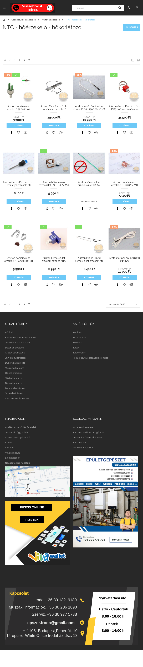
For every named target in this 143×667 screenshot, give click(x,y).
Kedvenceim (79, 352)
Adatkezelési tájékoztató (17, 437)
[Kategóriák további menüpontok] (4, 8)
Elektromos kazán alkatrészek (20, 337)
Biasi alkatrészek (13, 383)
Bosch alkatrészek (14, 347)
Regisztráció (79, 337)
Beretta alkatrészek (15, 388)
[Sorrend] (123, 304)
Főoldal (9, 332)
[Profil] (128, 8)
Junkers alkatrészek (15, 358)
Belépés (77, 332)
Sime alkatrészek (14, 393)
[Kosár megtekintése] (137, 8)
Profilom (77, 342)
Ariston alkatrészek (15, 352)
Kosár (76, 347)
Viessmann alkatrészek (17, 398)
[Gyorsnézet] (11, 132)
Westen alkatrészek (15, 368)
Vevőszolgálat (12, 452)
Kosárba (18, 126)
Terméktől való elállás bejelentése (90, 358)
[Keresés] (98, 8)
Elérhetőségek (12, 457)
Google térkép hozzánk (17, 463)
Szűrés (133, 27)
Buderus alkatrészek (15, 363)
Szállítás (9, 447)
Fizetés (8, 442)
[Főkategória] (4, 20)
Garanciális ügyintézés (16, 432)
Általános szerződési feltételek (20, 427)
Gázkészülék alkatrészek (17, 342)
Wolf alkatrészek (13, 378)
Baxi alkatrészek (13, 373)
